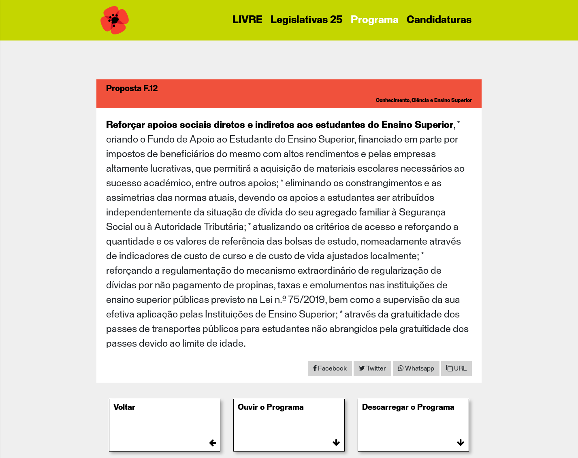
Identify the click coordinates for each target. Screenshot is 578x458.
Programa (375, 20)
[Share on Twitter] (372, 368)
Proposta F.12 (132, 89)
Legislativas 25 (307, 20)
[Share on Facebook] (330, 368)
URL (456, 368)
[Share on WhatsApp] (416, 368)
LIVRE (247, 20)
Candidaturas (439, 20)
